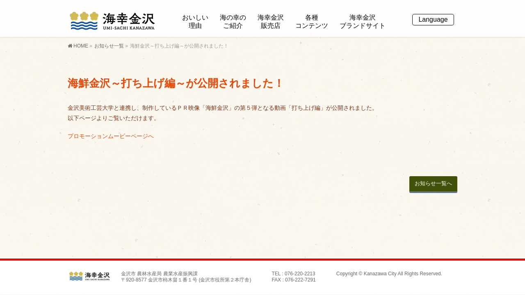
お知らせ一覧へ (433, 183)
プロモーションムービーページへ (111, 136)
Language (432, 19)
